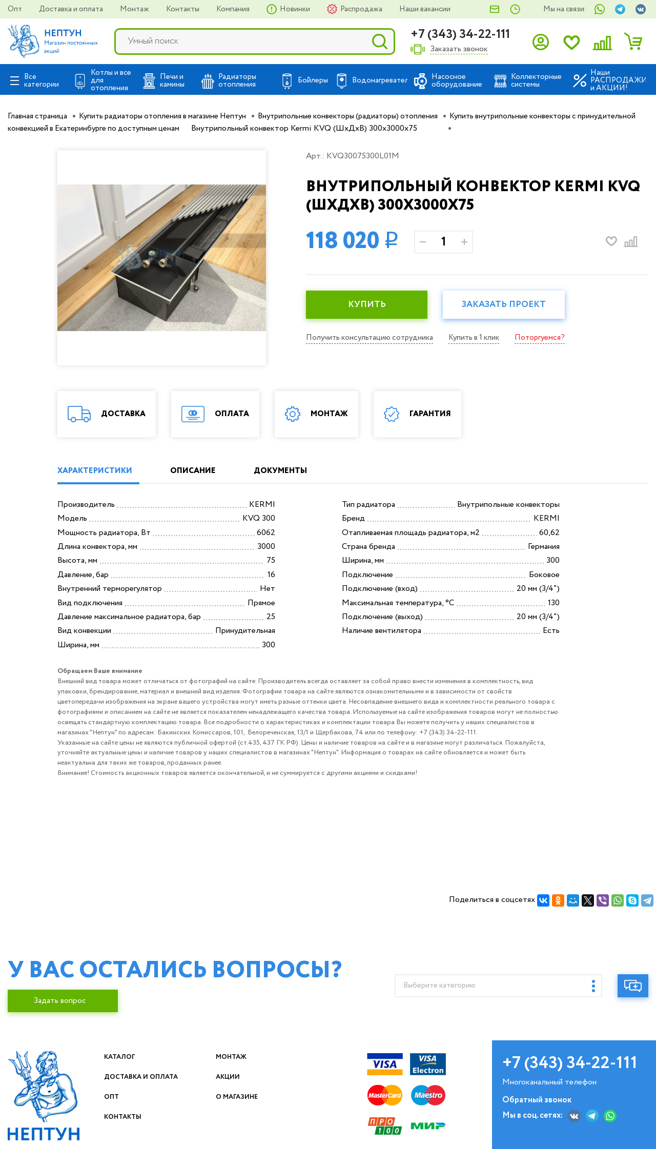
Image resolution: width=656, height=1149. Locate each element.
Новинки (296, 9)
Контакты (183, 9)
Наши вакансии (424, 9)
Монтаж (135, 9)
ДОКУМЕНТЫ (303, 471)
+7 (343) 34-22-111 (460, 35)
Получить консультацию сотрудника (373, 337)
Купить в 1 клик (482, 337)
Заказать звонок (459, 49)
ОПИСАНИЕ (206, 471)
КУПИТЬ (370, 305)
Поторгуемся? (552, 337)
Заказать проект (513, 305)
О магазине (243, 1097)
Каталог (124, 1057)
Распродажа (362, 9)
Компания (233, 9)
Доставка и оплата (72, 9)
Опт (16, 9)
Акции (232, 1077)
